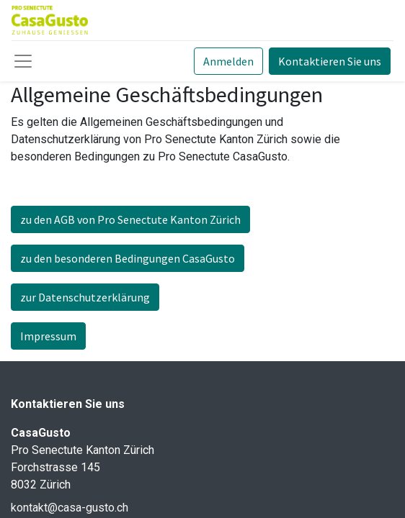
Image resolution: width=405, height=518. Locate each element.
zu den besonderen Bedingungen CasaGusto (127, 258)
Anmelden (228, 61)
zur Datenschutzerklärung (85, 297)
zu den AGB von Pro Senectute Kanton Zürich (130, 219)
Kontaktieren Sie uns (329, 61)
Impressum (48, 336)
